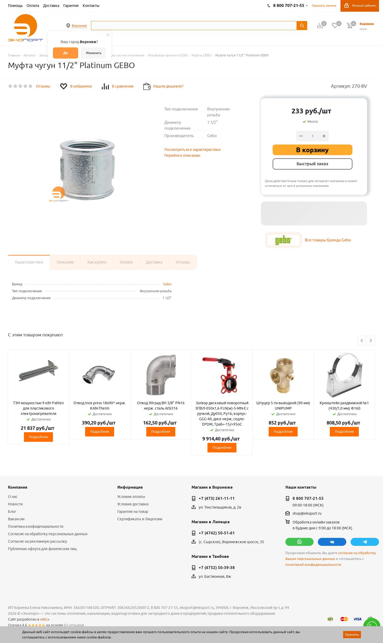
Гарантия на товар (132, 511)
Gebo (167, 284)
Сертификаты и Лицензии (139, 519)
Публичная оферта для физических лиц (42, 549)
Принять (352, 634)
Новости (15, 504)
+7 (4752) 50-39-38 (217, 567)
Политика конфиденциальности (35, 526)
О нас (13, 496)
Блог (12, 511)
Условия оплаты (131, 496)
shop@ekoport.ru (307, 514)
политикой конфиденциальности (313, 565)
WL (44, 619)
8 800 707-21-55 (308, 498)
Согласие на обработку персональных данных (48, 534)
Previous (362, 340)
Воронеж (79, 25)
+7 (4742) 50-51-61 (217, 533)
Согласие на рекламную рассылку (37, 541)
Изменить (93, 53)
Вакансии (16, 519)
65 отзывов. (74, 625)
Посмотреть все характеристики (192, 149)
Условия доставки (132, 504)
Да (65, 53)
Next (370, 340)
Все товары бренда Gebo (328, 240)
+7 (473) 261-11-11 (217, 498)
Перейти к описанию (182, 155)
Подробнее (38, 437)
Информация (130, 487)
